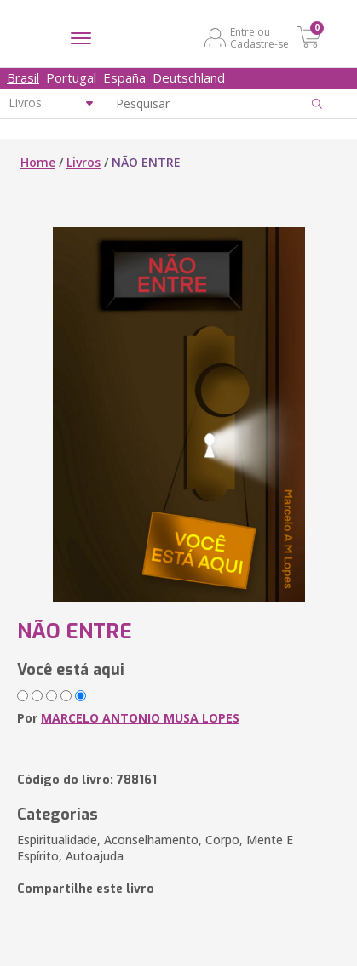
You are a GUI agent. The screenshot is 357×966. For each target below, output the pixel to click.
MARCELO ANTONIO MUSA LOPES (140, 718)
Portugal (71, 77)
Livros (83, 162)
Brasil (23, 77)
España (124, 77)
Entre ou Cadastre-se (259, 37)
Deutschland (189, 77)
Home (37, 162)
